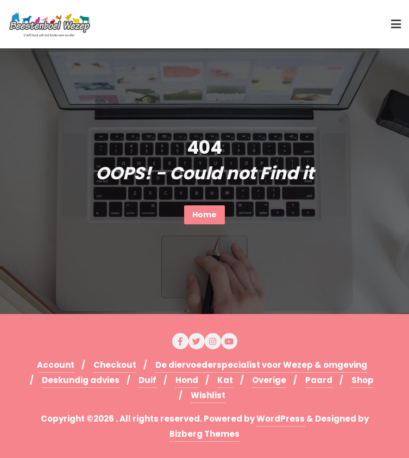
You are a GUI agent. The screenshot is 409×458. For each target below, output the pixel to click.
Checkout (114, 365)
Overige (269, 380)
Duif (147, 380)
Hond (186, 380)
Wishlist (208, 395)
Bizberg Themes (204, 434)
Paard (318, 380)
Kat (225, 380)
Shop (362, 380)
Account (55, 365)
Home (204, 214)
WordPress (280, 418)
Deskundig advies (80, 380)
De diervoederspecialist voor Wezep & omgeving (261, 365)
